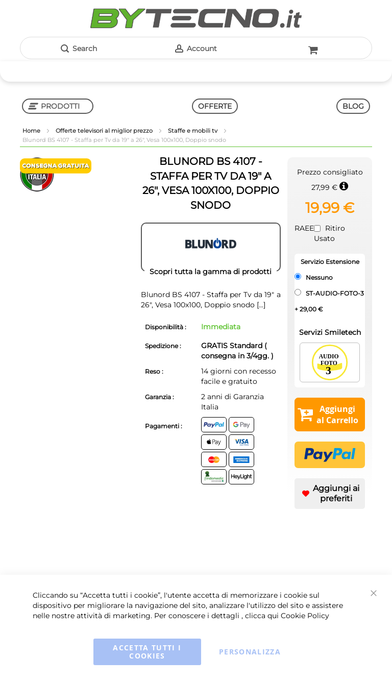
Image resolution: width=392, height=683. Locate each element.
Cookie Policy (305, 615)
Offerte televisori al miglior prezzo (105, 130)
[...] (260, 304)
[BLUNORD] (211, 247)
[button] (330, 493)
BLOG (353, 106)
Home (32, 130)
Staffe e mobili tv (193, 130)
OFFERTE (215, 106)
